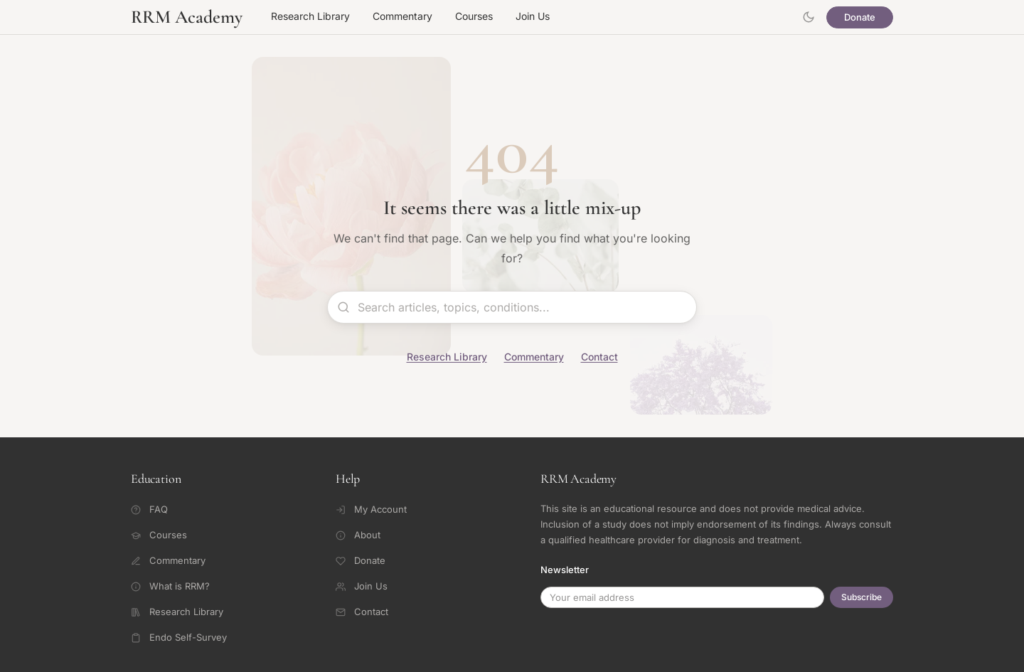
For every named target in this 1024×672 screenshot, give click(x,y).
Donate (859, 17)
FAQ (149, 509)
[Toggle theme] (808, 17)
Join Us (533, 16)
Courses (474, 16)
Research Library (310, 16)
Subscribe (861, 597)
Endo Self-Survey (179, 637)
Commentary (402, 16)
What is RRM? (170, 586)
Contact (599, 357)
